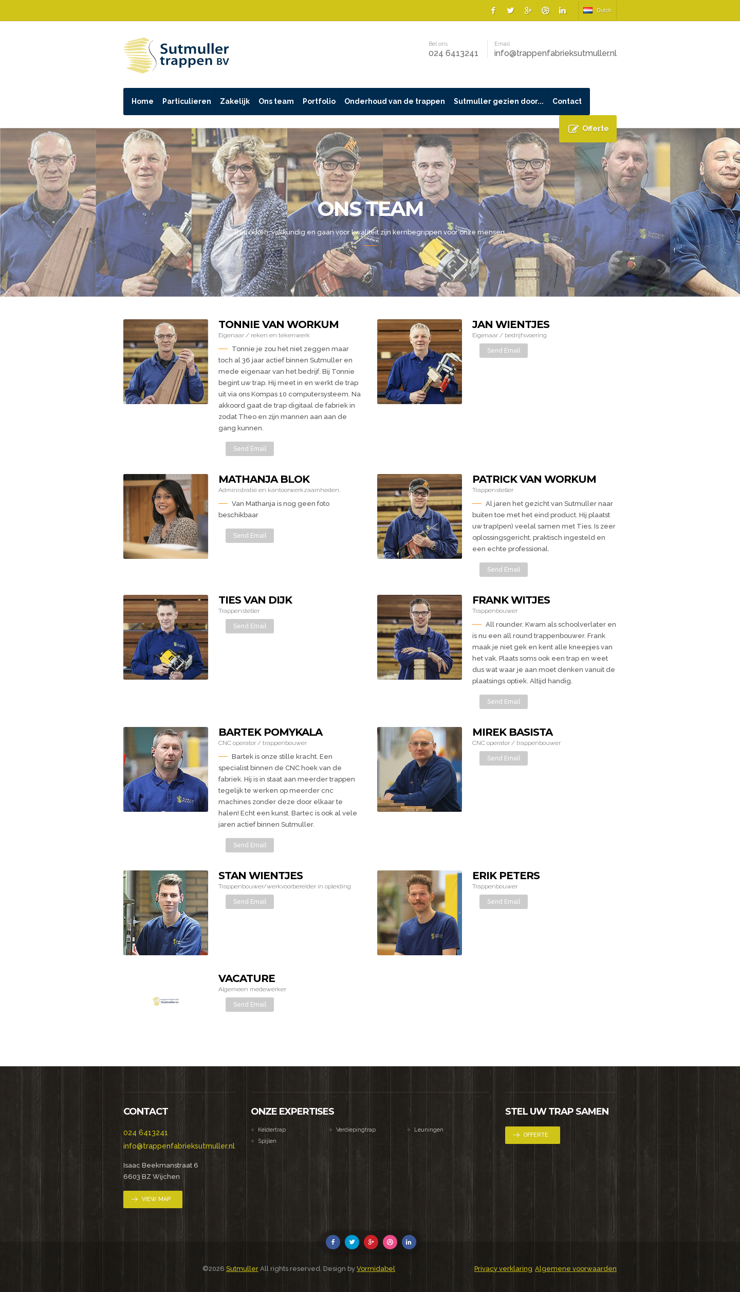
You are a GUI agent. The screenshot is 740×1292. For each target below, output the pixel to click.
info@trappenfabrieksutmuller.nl (555, 53)
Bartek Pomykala (270, 732)
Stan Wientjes (260, 875)
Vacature (246, 978)
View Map (156, 1199)
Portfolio (319, 101)
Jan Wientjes (510, 324)
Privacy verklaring (503, 1268)
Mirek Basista (512, 732)
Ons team (276, 101)
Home (143, 101)
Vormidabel (376, 1268)
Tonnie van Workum (278, 324)
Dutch (597, 10)
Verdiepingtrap (356, 1129)
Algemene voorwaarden (576, 1268)
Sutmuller (242, 1268)
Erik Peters (506, 875)
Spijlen (267, 1141)
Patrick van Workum (534, 479)
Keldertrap (272, 1129)
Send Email (249, 448)
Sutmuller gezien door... (499, 101)
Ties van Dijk (255, 600)
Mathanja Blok (263, 479)
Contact (567, 101)
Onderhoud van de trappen (394, 101)
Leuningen (428, 1129)
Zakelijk (235, 101)
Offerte (595, 128)
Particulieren (186, 101)
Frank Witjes (511, 600)
